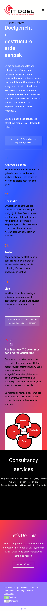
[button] (6, 597)
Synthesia (41, 485)
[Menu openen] (42, 9)
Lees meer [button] (9, 594)
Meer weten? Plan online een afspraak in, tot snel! (23, 141)
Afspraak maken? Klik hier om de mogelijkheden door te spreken (22, 321)
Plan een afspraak (23, 564)
